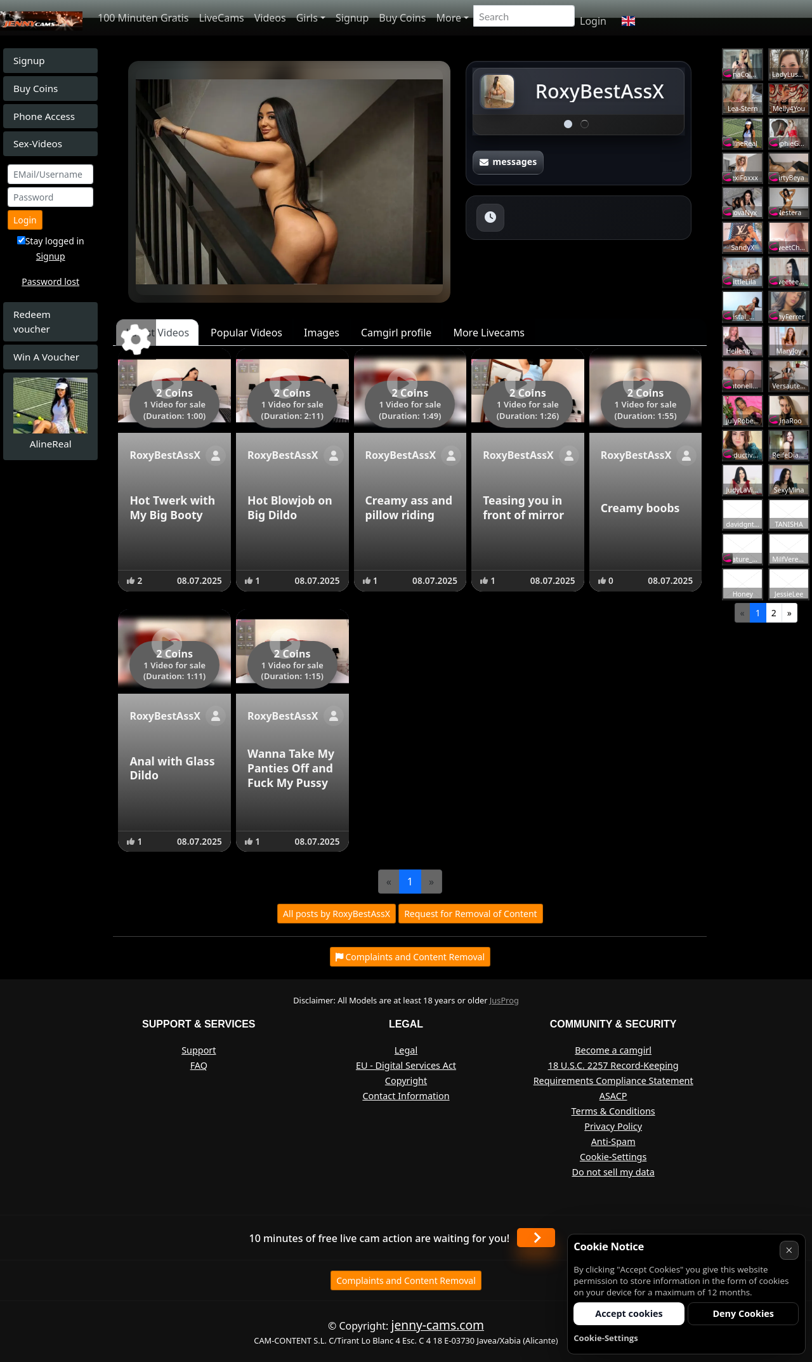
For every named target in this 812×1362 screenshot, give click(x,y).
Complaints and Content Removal (406, 1280)
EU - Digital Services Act (406, 1065)
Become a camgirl (613, 1050)
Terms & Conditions (613, 1111)
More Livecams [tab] (489, 333)
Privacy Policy (613, 1126)
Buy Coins (402, 18)
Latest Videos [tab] (157, 333)
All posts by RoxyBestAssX (336, 914)
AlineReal (51, 443)
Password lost (50, 281)
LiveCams (221, 18)
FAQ (198, 1065)
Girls (307, 18)
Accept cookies (629, 1313)
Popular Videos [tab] (246, 333)
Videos (270, 18)
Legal (406, 1050)
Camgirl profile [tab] (396, 333)
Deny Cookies (743, 1313)
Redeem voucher (32, 321)
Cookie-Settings (613, 1157)
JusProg (504, 1000)
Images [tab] (321, 333)
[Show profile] (216, 456)
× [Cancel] (788, 1250)
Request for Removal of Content (470, 914)
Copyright (406, 1080)
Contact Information (405, 1096)
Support (198, 1050)
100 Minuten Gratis (143, 18)
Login (593, 21)
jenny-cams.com (437, 1324)
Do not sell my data (613, 1172)
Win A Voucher (46, 356)
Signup (352, 18)
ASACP (613, 1096)
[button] (628, 21)
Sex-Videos (37, 143)
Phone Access (44, 116)
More (448, 18)
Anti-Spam (613, 1141)
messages (508, 161)
